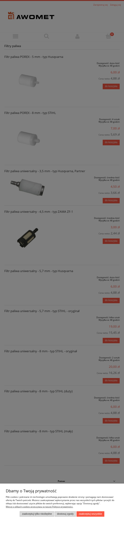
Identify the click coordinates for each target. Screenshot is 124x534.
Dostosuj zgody (65, 514)
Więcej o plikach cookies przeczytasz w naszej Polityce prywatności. (39, 506)
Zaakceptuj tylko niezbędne (37, 514)
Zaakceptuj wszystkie (90, 514)
